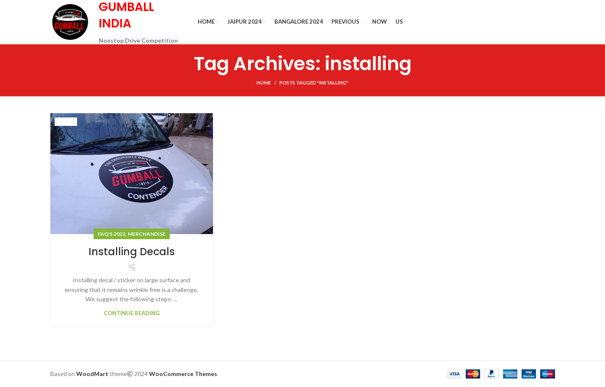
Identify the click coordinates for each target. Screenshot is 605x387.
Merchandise (147, 234)
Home (264, 82)
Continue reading (132, 313)
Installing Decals (131, 252)
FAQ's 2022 (111, 234)
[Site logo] (70, 21)
